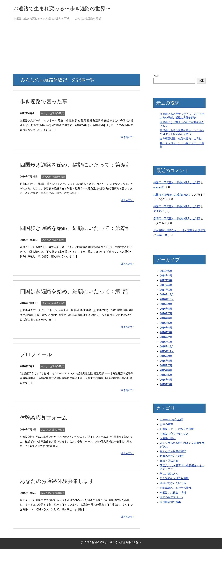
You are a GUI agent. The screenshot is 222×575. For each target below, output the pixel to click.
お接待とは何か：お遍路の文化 (171, 195)
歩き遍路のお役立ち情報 (174, 479)
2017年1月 (166, 290)
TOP (41, 19)
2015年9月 (166, 356)
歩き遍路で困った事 (45, 102)
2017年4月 (166, 285)
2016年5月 (166, 323)
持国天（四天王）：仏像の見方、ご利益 (176, 183)
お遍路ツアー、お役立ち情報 (177, 429)
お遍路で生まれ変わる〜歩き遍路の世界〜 (69, 8)
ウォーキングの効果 (171, 420)
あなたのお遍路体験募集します (59, 507)
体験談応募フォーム (45, 443)
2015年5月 (166, 375)
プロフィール (37, 380)
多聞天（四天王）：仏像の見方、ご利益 (176, 219)
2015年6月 (166, 371)
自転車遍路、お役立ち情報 (175, 488)
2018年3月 (166, 276)
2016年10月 (167, 300)
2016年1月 (166, 342)
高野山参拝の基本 (170, 502)
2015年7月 (166, 366)
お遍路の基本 (168, 439)
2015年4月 (166, 380)
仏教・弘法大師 (169, 461)
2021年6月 (166, 271)
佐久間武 (158, 212)
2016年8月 (166, 309)
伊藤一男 (162, 236)
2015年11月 (167, 352)
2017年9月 (166, 281)
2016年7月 (166, 314)
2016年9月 (166, 304)
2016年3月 (166, 333)
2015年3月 (166, 385)
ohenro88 (158, 188)
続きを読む (127, 138)
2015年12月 (167, 347)
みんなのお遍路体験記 (52, 114)
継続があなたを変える (173, 484)
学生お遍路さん (169, 474)
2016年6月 (166, 319)
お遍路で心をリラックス (174, 434)
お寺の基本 (166, 425)
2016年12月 (167, 295)
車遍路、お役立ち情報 (173, 493)
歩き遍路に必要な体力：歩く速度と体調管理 (179, 231)
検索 (156, 76)
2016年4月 (166, 328)
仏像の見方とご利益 (171, 456)
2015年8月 (166, 361)
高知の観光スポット (171, 498)
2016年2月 (166, 338)
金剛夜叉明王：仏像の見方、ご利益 (181, 139)
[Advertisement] (111, 50)
